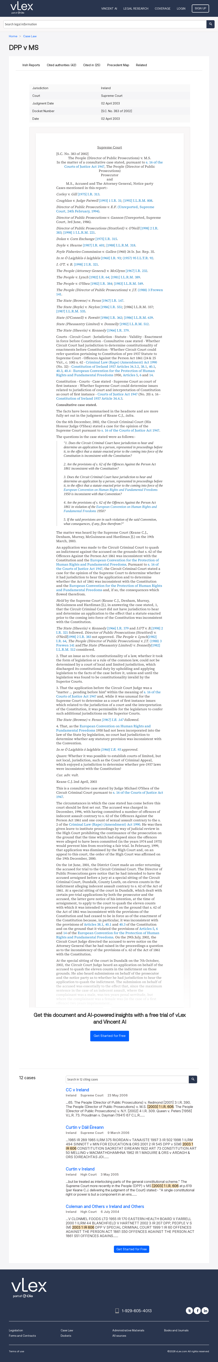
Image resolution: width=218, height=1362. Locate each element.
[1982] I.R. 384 (101, 283)
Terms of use (16, 1351)
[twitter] (189, 1310)
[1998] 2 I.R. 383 (79, 636)
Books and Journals (176, 1330)
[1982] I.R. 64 (99, 277)
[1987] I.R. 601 (93, 245)
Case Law (67, 1330)
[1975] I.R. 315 (106, 238)
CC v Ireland (77, 1090)
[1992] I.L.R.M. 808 (137, 200)
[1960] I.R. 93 (111, 258)
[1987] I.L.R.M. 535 (70, 311)
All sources (119, 1335)
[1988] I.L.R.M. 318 (120, 245)
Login (181, 8)
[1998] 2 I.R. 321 (86, 264)
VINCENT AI (109, 8)
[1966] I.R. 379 (118, 330)
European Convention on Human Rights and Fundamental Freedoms (111, 490)
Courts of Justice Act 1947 (118, 394)
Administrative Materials (128, 1330)
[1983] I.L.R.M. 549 (128, 283)
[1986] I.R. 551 (111, 306)
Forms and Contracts (22, 1335)
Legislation (16, 1330)
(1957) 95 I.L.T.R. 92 (138, 258)
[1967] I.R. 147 (112, 300)
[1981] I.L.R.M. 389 (125, 277)
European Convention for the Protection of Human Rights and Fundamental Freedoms (105, 372)
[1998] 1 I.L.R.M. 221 (79, 232)
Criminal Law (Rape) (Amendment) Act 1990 (121, 362)
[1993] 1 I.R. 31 (110, 200)
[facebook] (197, 1310)
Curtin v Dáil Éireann (85, 1127)
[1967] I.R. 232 (136, 270)
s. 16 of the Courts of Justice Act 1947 (130, 430)
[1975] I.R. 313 (88, 194)
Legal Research (135, 8)
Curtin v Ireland (80, 1169)
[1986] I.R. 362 (111, 317)
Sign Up (200, 8)
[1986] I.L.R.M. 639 (138, 317)
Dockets (66, 1335)
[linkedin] (205, 1310)
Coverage (163, 8)
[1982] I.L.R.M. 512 (134, 324)
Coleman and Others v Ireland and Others (105, 1206)
